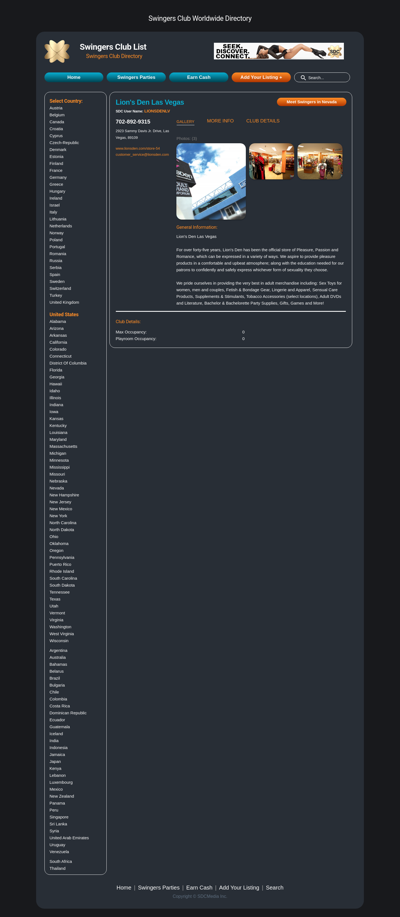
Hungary (57, 191)
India (54, 740)
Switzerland (60, 288)
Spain (54, 274)
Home (73, 77)
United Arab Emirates (69, 837)
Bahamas (58, 664)
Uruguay (57, 844)
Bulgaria (57, 685)
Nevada (56, 488)
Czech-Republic (64, 142)
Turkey (55, 295)
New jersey (60, 501)
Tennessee (59, 592)
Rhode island (61, 571)
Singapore (58, 817)
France (55, 170)
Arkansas (58, 335)
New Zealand (61, 796)
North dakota (61, 529)
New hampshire (64, 495)
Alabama (57, 321)
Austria (55, 107)
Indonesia (58, 747)
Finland (56, 163)
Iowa (53, 411)
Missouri (57, 474)
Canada (56, 121)
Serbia (55, 267)
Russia (55, 260)
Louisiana (58, 432)
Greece (56, 184)
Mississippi (59, 467)
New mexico (60, 508)
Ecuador (57, 719)
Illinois (55, 397)
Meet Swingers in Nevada (312, 101)
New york (58, 515)
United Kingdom (64, 302)
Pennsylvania (61, 557)
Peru (53, 810)
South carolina (63, 578)
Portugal (57, 246)
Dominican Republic (67, 712)
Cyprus (56, 135)
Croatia (56, 128)
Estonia (56, 156)
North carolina (62, 522)
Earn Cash (199, 77)
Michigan (57, 453)
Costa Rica (59, 706)
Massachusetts (63, 446)
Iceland (56, 733)
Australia (57, 657)
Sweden (56, 281)
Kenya (55, 768)
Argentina (58, 650)
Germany (58, 177)
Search (274, 887)
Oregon (56, 550)
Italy (53, 212)
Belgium (56, 114)
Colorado (57, 349)
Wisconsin (58, 640)
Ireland (55, 198)
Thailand (57, 868)
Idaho (54, 390)
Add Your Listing (239, 887)
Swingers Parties (136, 77)
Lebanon (57, 775)
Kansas (56, 418)
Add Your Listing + (261, 77)
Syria (54, 830)
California (58, 342)
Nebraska (58, 481)
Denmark (57, 149)
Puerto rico (60, 564)
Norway (56, 232)
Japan (55, 761)
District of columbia (67, 363)
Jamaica (57, 754)
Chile (54, 692)
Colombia (58, 699)
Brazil (54, 678)
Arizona (56, 328)
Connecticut (60, 356)
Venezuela (59, 851)
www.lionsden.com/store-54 (138, 148)
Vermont (57, 613)
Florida (55, 370)
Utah (53, 606)
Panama (57, 803)
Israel (54, 205)
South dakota (62, 585)
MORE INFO (220, 121)
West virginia (61, 633)
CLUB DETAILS (263, 121)
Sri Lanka (58, 823)
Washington (60, 626)
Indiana (56, 404)
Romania (57, 253)
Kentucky (58, 425)
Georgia (56, 377)
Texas (54, 599)
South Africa (60, 861)
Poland (55, 239)
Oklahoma (58, 543)
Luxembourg (60, 782)
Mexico (56, 789)
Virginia (56, 619)
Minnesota (59, 460)
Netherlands (60, 225)
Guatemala (59, 726)
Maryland (58, 439)
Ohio (53, 536)
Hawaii (55, 383)
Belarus (56, 671)
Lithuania (57, 219)
